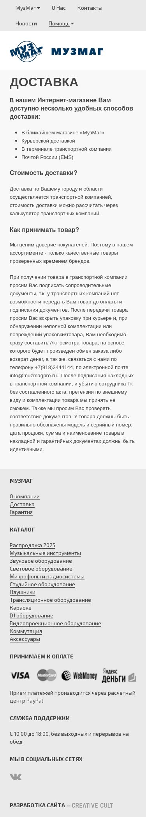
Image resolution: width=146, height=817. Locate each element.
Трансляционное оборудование (50, 599)
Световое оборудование (41, 568)
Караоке (21, 607)
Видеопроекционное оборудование (55, 623)
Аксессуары (25, 638)
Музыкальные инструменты (45, 552)
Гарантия (21, 511)
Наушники (22, 592)
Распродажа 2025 (32, 545)
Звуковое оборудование (41, 560)
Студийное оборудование (42, 584)
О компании (25, 496)
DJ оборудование (31, 615)
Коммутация (26, 631)
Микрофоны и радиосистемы (47, 576)
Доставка (22, 504)
